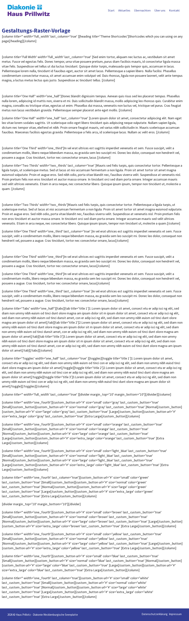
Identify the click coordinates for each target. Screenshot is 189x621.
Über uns (159, 10)
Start (111, 10)
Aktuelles (124, 10)
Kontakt (174, 10)
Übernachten (142, 10)
